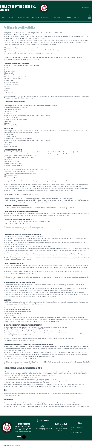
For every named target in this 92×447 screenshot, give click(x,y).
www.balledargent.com (32, 33)
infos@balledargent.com (40, 240)
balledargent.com (26, 428)
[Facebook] (24, 437)
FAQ (19, 436)
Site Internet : (18, 428)
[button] (11, 17)
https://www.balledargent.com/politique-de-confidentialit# (21, 329)
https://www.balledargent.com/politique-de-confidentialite (21, 59)
